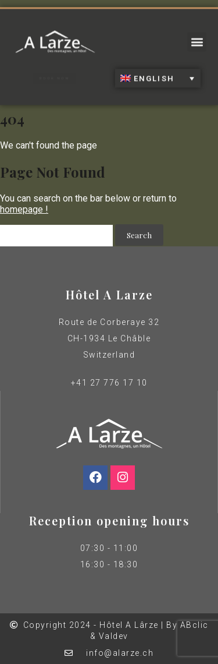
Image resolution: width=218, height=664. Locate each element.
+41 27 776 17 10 (109, 382)
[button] (196, 38)
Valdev (113, 636)
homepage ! (24, 209)
